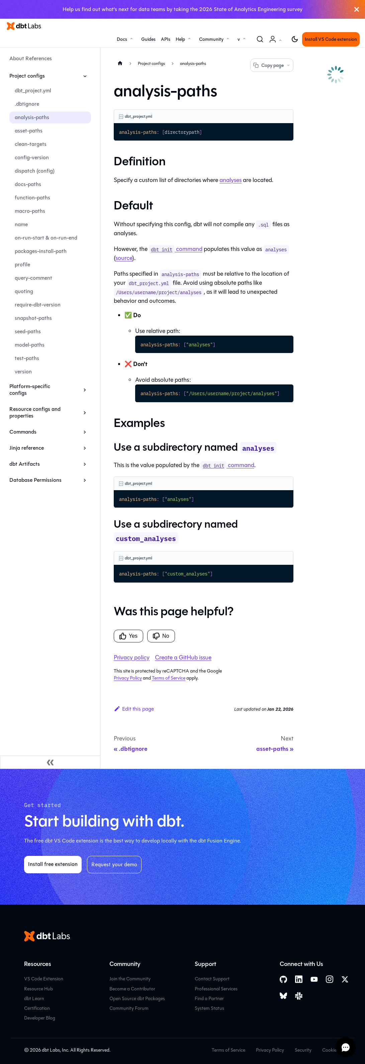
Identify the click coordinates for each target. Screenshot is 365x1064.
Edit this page (134, 709)
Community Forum (129, 1008)
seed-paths (28, 331)
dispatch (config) (35, 171)
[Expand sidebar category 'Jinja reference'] (85, 448)
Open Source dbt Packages (137, 998)
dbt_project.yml (33, 90)
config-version (32, 157)
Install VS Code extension (331, 39)
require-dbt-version (38, 304)
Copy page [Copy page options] (271, 65)
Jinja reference (26, 448)
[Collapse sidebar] (50, 762)
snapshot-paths (33, 318)
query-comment (33, 278)
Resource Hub (38, 988)
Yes (128, 636)
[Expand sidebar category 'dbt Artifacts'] (85, 464)
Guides (148, 39)
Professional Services (216, 988)
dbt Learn (34, 998)
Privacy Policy (128, 678)
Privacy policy (132, 657)
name (21, 224)
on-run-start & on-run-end (46, 238)
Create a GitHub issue (183, 657)
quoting (24, 291)
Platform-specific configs (29, 389)
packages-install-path (41, 251)
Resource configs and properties (35, 412)
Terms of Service (168, 678)
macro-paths (30, 211)
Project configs (27, 76)
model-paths (29, 345)
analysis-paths (32, 117)
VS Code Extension (43, 978)
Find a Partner (209, 998)
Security (303, 1050)
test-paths (27, 358)
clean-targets (31, 144)
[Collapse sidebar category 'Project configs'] (85, 76)
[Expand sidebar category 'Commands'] (85, 432)
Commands (22, 432)
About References (30, 58)
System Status (209, 1008)
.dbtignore (27, 104)
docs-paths (28, 184)
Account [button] (277, 42)
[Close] (356, 9)
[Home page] (120, 63)
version (23, 371)
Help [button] (180, 39)
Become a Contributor (132, 988)
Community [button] (211, 39)
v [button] (239, 39)
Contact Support (212, 978)
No (161, 636)
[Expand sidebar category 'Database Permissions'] (85, 480)
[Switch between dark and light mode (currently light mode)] (294, 39)
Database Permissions (35, 480)
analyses (230, 180)
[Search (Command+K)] (260, 39)
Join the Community (130, 978)
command (175, 249)
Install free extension (53, 864)
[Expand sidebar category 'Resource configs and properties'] (85, 412)
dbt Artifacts (24, 464)
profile (22, 264)
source (123, 258)
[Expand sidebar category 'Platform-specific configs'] (85, 390)
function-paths (32, 197)
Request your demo (114, 864)
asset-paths (28, 131)
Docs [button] (122, 39)
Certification (37, 1008)
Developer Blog (39, 1018)
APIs (165, 39)
